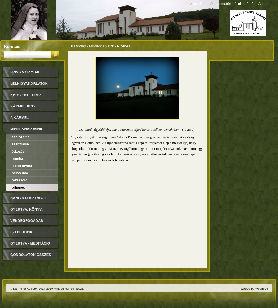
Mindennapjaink (101, 46)
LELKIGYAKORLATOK (29, 83)
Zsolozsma (21, 137)
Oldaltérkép (247, 4)
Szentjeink (21, 232)
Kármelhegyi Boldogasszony (26, 108)
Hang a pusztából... (30, 198)
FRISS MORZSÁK (25, 72)
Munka (17, 158)
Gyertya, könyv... (27, 209)
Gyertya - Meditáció (30, 243)
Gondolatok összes (30, 255)
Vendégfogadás (26, 221)
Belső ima (20, 173)
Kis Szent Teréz (25, 95)
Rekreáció (19, 180)
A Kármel (19, 118)
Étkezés (18, 151)
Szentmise (20, 144)
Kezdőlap (78, 46)
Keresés (12, 46)
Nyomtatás (222, 4)
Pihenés (18, 187)
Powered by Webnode (253, 288)
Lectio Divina (22, 166)
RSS (264, 4)
